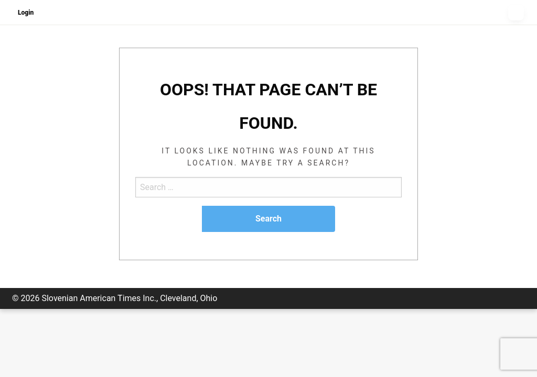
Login (26, 12)
